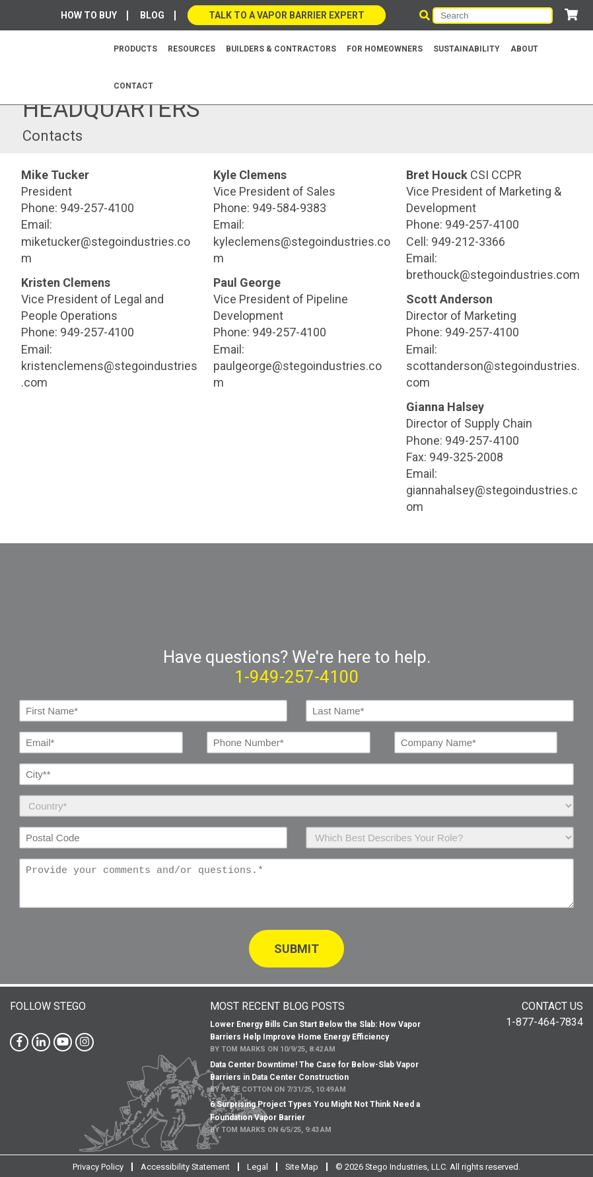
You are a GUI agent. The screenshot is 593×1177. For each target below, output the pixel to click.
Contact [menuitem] (133, 86)
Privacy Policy (97, 1165)
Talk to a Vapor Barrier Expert (287, 15)
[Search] (493, 15)
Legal (257, 1165)
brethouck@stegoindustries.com (493, 275)
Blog (152, 15)
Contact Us (552, 1005)
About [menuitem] (524, 49)
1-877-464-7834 (544, 1020)
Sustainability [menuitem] (466, 49)
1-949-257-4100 (296, 675)
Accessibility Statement (185, 1165)
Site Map (302, 1165)
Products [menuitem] (135, 49)
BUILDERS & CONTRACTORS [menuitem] (281, 49)
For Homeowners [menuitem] (385, 49)
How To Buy (89, 15)
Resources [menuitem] (191, 49)
